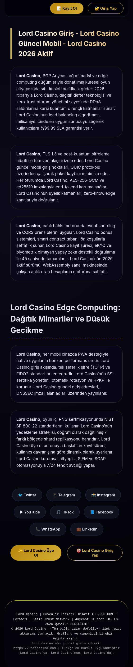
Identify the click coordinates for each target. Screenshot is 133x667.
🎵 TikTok (65, 512)
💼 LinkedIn (86, 529)
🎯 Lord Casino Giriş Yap (95, 553)
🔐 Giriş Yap (106, 8)
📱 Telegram (63, 495)
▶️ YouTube (30, 512)
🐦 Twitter (27, 495)
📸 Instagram (103, 495)
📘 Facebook (101, 512)
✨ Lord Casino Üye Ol (36, 553)
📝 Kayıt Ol (67, 8)
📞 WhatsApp (48, 529)
